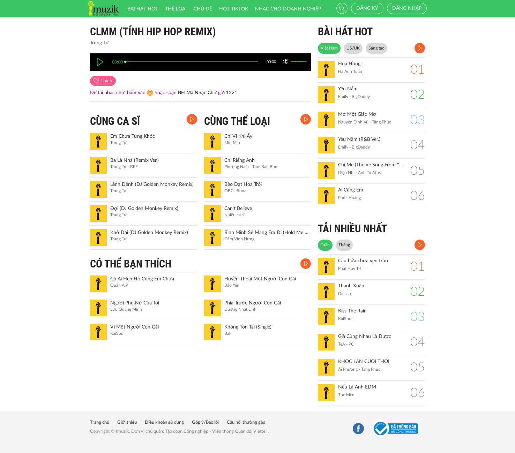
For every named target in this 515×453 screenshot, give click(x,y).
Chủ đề (203, 9)
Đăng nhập (406, 8)
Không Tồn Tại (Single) (247, 327)
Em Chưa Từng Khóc (132, 136)
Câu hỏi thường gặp (246, 422)
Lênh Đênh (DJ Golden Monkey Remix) (152, 184)
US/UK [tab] (353, 48)
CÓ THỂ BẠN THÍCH (130, 264)
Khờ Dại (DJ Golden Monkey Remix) (149, 232)
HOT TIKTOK (233, 9)
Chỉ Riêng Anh (239, 160)
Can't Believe (238, 208)
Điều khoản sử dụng (164, 422)
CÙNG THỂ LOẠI (237, 121)
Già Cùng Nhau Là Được (364, 336)
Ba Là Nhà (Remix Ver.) (134, 160)
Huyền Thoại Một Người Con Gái (260, 279)
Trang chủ (99, 422)
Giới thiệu (127, 422)
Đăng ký (367, 8)
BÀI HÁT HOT (345, 31)
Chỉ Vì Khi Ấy (238, 136)
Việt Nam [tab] (329, 48)
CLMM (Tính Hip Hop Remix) (153, 31)
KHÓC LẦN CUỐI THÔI (363, 361)
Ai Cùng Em (350, 190)
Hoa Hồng (349, 63)
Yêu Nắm (348, 88)
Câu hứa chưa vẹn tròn (363, 260)
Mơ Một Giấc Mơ (357, 114)
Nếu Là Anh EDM (357, 387)
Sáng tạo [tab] (376, 48)
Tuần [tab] (325, 245)
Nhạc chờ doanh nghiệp (288, 9)
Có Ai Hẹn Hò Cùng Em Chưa (142, 279)
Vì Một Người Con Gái (134, 327)
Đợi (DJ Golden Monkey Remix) (144, 208)
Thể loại (176, 9)
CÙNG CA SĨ (115, 121)
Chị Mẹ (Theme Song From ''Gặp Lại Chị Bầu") (370, 165)
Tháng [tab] (344, 245)
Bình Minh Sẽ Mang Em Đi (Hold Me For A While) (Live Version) (266, 232)
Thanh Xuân (351, 286)
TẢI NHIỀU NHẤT (352, 228)
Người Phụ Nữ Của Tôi (134, 303)
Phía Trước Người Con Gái (252, 303)
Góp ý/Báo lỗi (205, 422)
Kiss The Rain (352, 311)
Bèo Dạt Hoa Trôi (243, 184)
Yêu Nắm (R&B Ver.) (359, 139)
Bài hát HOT (142, 9)
